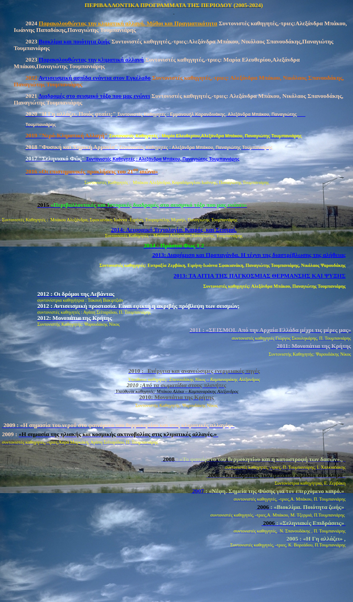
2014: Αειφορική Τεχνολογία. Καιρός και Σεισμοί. (174, 229)
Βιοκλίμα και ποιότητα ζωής (74, 41)
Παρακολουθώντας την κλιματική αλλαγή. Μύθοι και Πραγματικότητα (128, 23)
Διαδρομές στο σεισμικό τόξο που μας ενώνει (94, 96)
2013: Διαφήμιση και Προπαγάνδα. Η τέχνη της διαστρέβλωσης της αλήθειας (249, 255)
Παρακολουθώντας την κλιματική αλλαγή (91, 59)
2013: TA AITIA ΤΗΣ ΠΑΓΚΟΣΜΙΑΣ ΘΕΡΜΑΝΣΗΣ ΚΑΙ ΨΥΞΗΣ (260, 276)
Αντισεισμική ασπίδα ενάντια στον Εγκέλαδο (94, 78)
